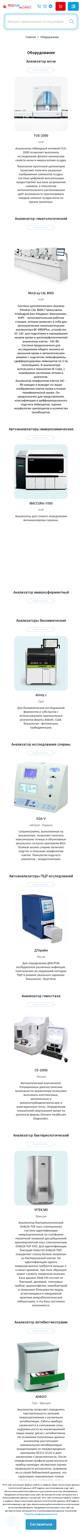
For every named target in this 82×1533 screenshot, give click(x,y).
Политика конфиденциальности (41, 1514)
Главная (31, 37)
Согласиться (41, 1524)
